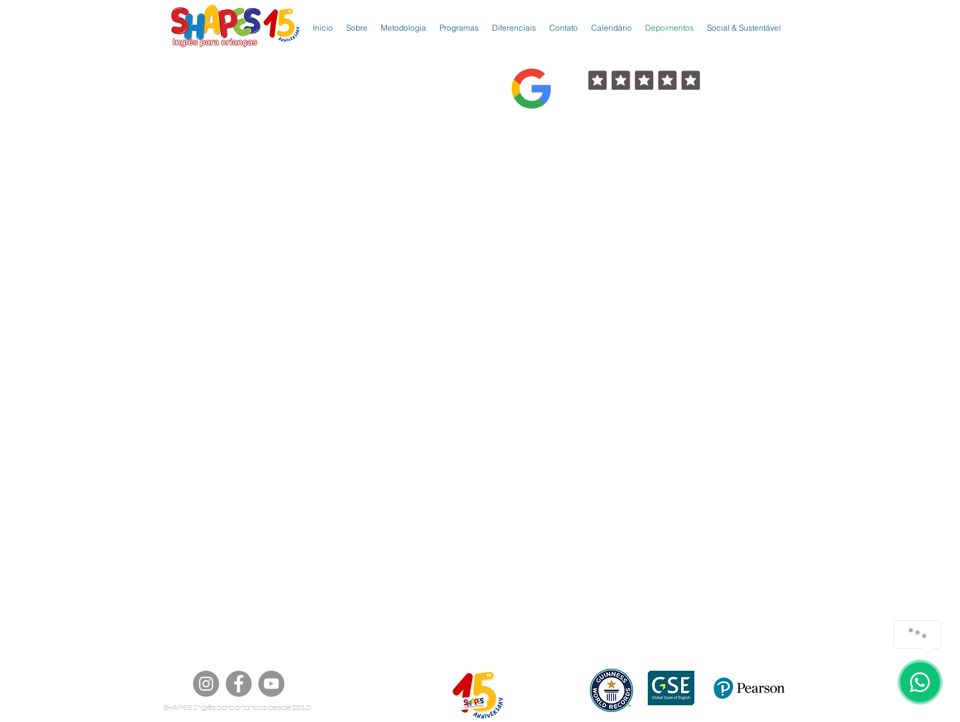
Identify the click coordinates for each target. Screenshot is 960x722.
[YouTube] (271, 684)
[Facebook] (239, 684)
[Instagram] (206, 684)
